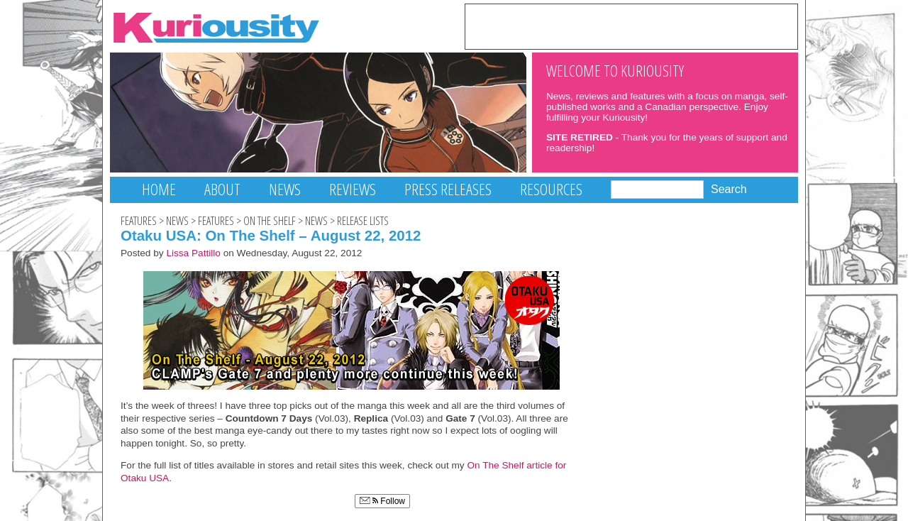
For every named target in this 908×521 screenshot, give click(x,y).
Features (139, 221)
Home (159, 189)
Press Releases (448, 189)
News (285, 189)
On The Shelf (269, 221)
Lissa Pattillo (193, 253)
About (222, 189)
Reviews (352, 189)
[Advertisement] (631, 25)
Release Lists (363, 221)
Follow (382, 501)
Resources (551, 189)
